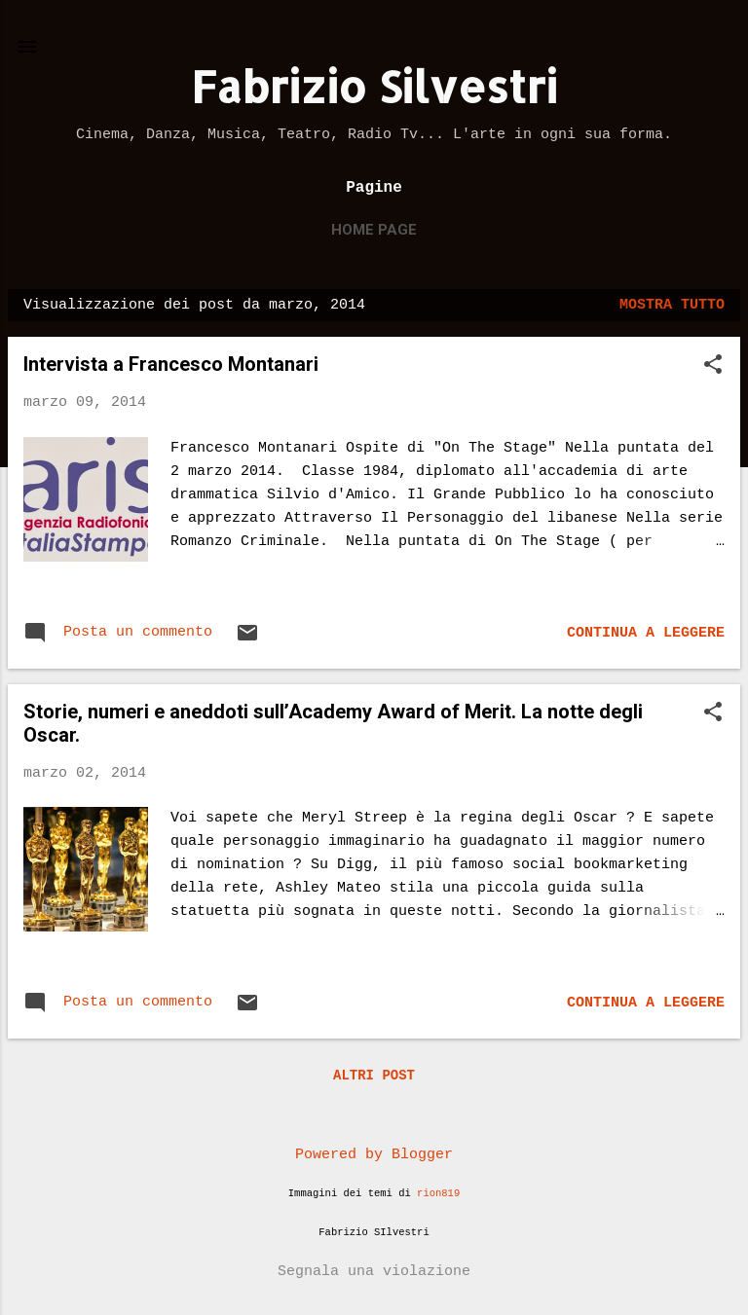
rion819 (438, 1193)
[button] (713, 366)
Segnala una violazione (374, 1271)
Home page (374, 229)
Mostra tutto (672, 305)
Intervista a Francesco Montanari (170, 364)
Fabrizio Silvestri (374, 86)
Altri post (374, 1075)
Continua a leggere (646, 633)
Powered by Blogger (374, 1155)
